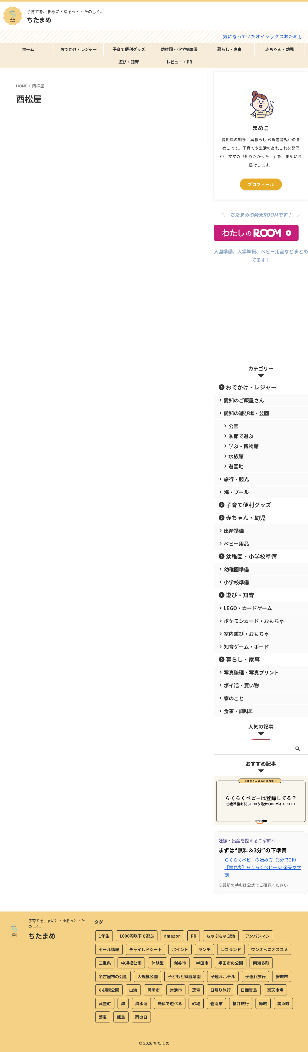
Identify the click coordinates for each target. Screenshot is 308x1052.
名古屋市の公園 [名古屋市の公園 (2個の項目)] (113, 978)
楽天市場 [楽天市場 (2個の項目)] (275, 991)
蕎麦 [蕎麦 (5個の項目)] (103, 1018)
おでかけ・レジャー (78, 49)
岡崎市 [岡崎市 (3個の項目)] (153, 991)
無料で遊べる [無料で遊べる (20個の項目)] (169, 1005)
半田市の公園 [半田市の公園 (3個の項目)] (230, 964)
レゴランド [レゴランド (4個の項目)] (231, 951)
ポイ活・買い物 (237, 685)
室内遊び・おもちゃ (241, 633)
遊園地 (234, 466)
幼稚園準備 (233, 569)
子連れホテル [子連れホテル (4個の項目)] (223, 978)
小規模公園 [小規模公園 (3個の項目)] (109, 991)
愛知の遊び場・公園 (241, 413)
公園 (232, 426)
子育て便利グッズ (129, 49)
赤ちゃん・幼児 (279, 49)
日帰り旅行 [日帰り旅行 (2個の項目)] (220, 991)
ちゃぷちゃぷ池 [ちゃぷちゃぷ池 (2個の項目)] (220, 937)
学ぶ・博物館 (240, 446)
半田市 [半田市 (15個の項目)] (202, 964)
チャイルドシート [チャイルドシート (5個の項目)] (145, 951)
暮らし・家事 (229, 49)
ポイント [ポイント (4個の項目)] (180, 951)
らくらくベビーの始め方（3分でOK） (261, 859)
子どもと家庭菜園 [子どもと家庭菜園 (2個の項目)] (184, 978)
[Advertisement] (261, 320)
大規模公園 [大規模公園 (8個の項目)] (147, 978)
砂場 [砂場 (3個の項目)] (196, 1005)
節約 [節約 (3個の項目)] (263, 1005)
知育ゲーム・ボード (241, 646)
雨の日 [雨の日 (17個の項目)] (141, 1018)
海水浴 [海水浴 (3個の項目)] (141, 1005)
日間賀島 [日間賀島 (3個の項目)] (249, 991)
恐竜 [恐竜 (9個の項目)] (196, 991)
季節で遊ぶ (238, 436)
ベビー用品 (233, 543)
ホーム (28, 49)
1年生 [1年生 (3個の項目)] (104, 937)
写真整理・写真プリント (245, 672)
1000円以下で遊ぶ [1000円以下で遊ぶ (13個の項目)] (136, 937)
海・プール (233, 492)
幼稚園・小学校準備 (179, 49)
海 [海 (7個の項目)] (123, 1005)
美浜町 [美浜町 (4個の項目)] (283, 1005)
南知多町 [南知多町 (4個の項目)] (261, 964)
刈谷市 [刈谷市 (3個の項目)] (180, 964)
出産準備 (231, 530)
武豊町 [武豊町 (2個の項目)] (105, 1005)
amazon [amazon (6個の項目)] (172, 937)
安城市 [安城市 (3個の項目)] (282, 978)
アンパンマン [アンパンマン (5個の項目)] (257, 937)
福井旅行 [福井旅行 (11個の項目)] (241, 1005)
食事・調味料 (235, 711)
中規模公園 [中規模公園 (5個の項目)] (131, 964)
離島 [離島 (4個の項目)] (121, 1018)
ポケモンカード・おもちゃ (247, 621)
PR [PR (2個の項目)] (193, 937)
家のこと (231, 698)
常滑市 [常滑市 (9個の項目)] (176, 991)
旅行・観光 (233, 479)
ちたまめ (39, 19)
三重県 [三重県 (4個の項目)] (105, 964)
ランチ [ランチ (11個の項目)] (204, 951)
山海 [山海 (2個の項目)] (133, 991)
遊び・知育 (128, 62)
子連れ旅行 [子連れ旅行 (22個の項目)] (255, 978)
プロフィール (261, 184)
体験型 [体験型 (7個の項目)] (157, 964)
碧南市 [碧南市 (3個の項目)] (216, 1005)
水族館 (234, 456)
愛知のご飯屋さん (239, 400)
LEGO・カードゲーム (243, 608)
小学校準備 (233, 582)
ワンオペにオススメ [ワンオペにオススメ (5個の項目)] (269, 951)
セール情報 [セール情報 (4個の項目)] (109, 951)
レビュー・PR (179, 62)
